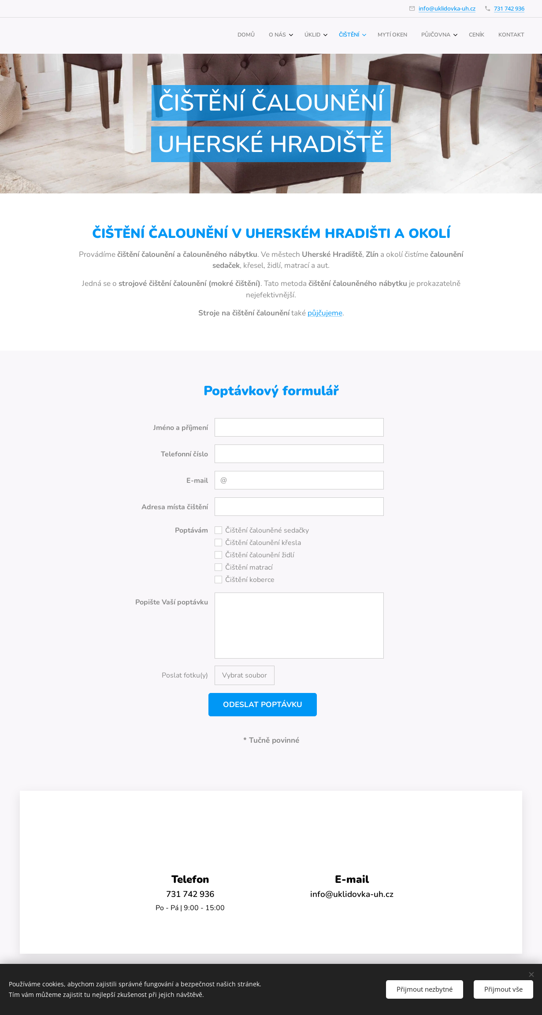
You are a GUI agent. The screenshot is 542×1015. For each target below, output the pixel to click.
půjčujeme (325, 313)
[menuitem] (410, 36)
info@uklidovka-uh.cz (447, 8)
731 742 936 (509, 8)
